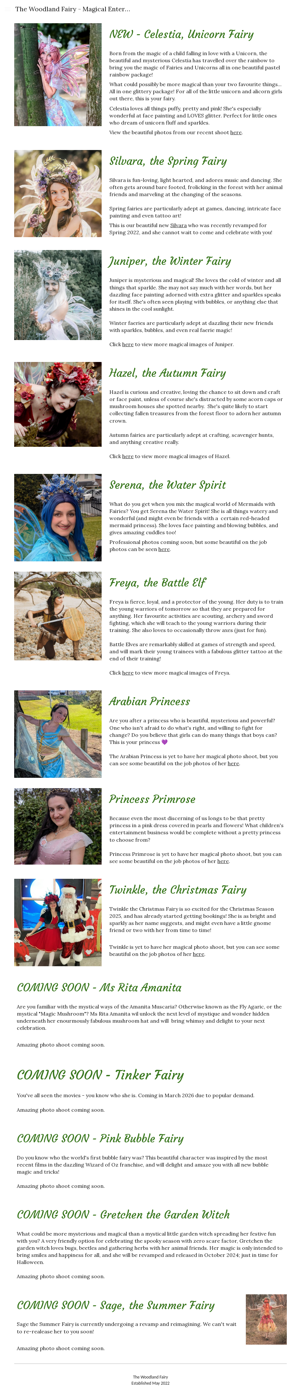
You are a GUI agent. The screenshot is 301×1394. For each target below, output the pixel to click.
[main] (197, 34)
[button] (7, 9)
